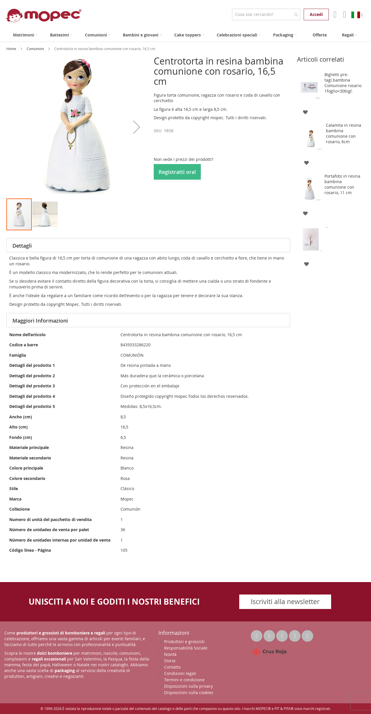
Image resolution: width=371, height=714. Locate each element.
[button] (136, 127)
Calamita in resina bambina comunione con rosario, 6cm (343, 133)
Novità (170, 654)
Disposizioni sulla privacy (188, 686)
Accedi (316, 14)
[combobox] (266, 14)
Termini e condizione (184, 679)
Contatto (172, 667)
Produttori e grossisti (184, 641)
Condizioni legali (180, 673)
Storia (169, 660)
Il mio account (334, 14)
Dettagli (22, 245)
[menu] (185, 35)
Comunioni (36, 48)
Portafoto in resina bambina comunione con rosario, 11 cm (342, 184)
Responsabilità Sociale (185, 648)
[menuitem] (25, 35)
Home (11, 48)
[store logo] (43, 15)
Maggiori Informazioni (40, 320)
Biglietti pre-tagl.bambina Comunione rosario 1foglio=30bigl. (342, 83)
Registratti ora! (177, 171)
